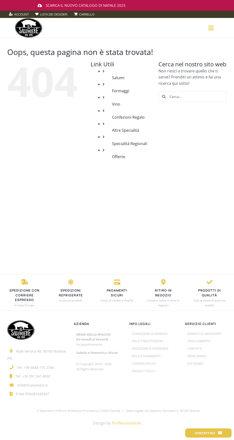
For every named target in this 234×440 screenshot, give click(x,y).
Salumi (118, 77)
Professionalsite (126, 423)
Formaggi (120, 90)
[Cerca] (164, 96)
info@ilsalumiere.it (32, 385)
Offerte (118, 156)
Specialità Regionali (129, 143)
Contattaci (208, 433)
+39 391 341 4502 (36, 376)
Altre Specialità (125, 130)
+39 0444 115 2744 (39, 367)
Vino (116, 104)
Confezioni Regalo (128, 117)
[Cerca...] (193, 96)
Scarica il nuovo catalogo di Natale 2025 (82, 5)
